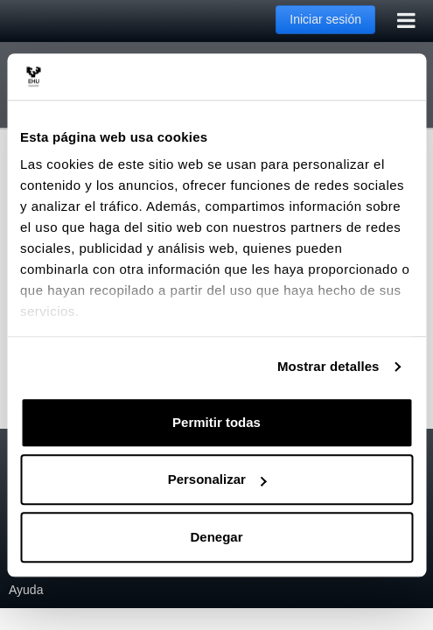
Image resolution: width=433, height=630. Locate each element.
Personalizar (217, 479)
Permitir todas (216, 422)
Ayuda (26, 590)
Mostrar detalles (328, 366)
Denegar (216, 536)
